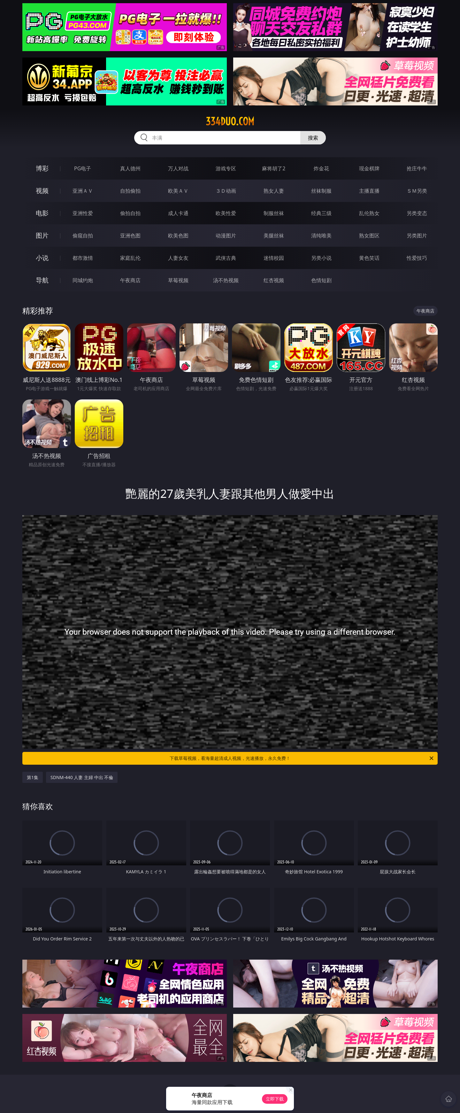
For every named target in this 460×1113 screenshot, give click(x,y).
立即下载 (275, 1099)
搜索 (313, 137)
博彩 (42, 168)
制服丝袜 (274, 213)
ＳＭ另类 (417, 190)
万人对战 (178, 168)
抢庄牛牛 (417, 168)
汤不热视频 (226, 280)
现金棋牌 (369, 168)
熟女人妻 (274, 190)
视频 (42, 190)
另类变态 (417, 213)
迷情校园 (274, 257)
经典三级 (321, 213)
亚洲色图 (130, 235)
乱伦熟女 (369, 213)
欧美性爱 (226, 213)
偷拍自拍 (130, 213)
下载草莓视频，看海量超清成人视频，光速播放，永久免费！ (302, 758)
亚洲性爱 (83, 213)
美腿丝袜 (274, 235)
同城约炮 (83, 280)
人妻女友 (178, 257)
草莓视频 (178, 280)
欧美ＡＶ (178, 190)
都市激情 (83, 257)
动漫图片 (226, 235)
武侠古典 (226, 257)
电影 (42, 213)
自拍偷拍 (130, 190)
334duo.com (230, 121)
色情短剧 (321, 280)
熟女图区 (369, 235)
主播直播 (369, 190)
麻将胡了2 (273, 168)
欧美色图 (178, 235)
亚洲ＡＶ (83, 190)
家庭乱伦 (130, 257)
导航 (42, 280)
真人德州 (130, 168)
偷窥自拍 (83, 235)
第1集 (32, 777)
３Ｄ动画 (226, 190)
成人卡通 (178, 213)
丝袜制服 (321, 190)
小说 (42, 257)
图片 (42, 235)
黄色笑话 (369, 257)
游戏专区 (226, 168)
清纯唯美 (321, 235)
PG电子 (82, 168)
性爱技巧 (417, 257)
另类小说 (321, 257)
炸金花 (321, 168)
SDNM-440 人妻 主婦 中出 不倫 (81, 777)
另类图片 (417, 235)
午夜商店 (130, 280)
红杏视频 (274, 280)
